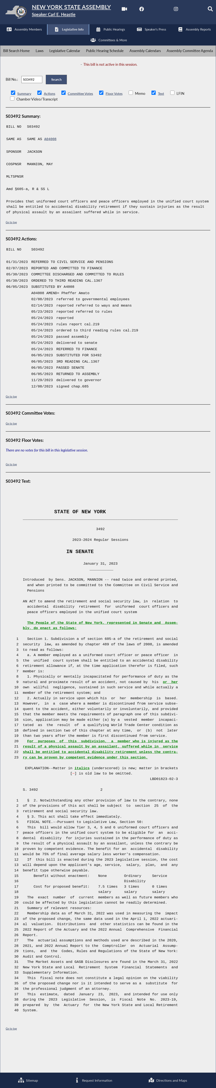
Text (165, 123)
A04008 (50, 169)
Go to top (11, 252)
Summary (24, 123)
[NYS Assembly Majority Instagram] (57, 36)
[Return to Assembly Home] (65, 13)
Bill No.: (12, 107)
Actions (50, 123)
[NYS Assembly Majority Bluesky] (75, 36)
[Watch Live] (4, 36)
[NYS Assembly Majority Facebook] (22, 36)
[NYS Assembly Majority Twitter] (40, 36)
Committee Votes (82, 123)
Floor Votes (117, 123)
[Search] (92, 36)
